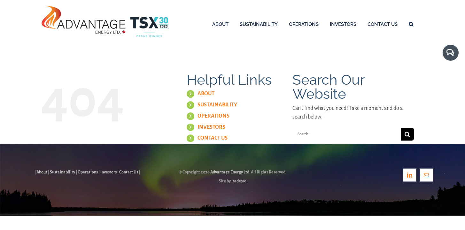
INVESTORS (211, 127)
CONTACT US (213, 138)
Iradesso (238, 181)
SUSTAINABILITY (217, 105)
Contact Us (128, 172)
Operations (88, 172)
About (41, 172)
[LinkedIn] (409, 175)
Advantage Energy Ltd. (230, 172)
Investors (108, 172)
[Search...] (346, 134)
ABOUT (206, 93)
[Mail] (426, 175)
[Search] (407, 134)
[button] (422, 24)
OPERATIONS (213, 116)
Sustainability (62, 172)
